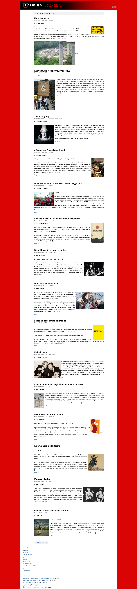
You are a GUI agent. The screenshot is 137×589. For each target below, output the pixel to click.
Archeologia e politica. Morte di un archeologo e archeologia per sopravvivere (29, 175)
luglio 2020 (102, 160)
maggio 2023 (103, 98)
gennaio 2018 (103, 215)
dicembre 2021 (104, 129)
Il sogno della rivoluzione (29, 160)
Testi (56, 343)
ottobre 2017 (103, 221)
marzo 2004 (103, 519)
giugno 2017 (103, 228)
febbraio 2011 (103, 367)
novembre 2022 (104, 109)
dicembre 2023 (104, 85)
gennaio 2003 (103, 545)
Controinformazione (28, 20)
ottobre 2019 (103, 177)
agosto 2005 (103, 488)
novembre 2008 (104, 417)
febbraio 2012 (103, 345)
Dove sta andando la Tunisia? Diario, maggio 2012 (65, 191)
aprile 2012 (103, 341)
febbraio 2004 (103, 521)
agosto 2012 (103, 334)
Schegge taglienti (64, 120)
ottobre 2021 (103, 133)
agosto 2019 (103, 180)
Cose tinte (26, 153)
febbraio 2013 (103, 323)
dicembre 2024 (104, 63)
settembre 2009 (104, 398)
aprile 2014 (103, 297)
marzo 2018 (103, 211)
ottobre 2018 (103, 199)
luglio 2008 (102, 424)
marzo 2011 (103, 365)
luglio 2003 (102, 534)
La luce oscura (58, 551)
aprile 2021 (103, 144)
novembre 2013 (104, 307)
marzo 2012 (103, 343)
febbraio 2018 (103, 213)
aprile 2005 (103, 495)
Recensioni (57, 230)
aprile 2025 (103, 56)
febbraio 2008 (103, 433)
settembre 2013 (104, 310)
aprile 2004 (103, 517)
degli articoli (104, 555)
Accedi (101, 553)
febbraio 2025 (103, 59)
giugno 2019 (103, 184)
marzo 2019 (103, 189)
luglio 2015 (102, 270)
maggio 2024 (103, 76)
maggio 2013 (103, 318)
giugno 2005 (103, 492)
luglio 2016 (102, 248)
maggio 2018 (103, 208)
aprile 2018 (103, 210)
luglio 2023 (102, 94)
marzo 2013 (103, 321)
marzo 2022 (103, 123)
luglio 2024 (102, 72)
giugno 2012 (103, 338)
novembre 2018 (104, 197)
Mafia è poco (47, 377)
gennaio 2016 (103, 259)
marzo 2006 (103, 475)
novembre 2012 (104, 329)
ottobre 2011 (103, 352)
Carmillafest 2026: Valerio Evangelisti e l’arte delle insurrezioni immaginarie (30, 134)
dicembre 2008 (104, 415)
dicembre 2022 (104, 107)
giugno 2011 (103, 360)
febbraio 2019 (103, 191)
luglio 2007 (102, 446)
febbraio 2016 (103, 257)
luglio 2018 (102, 204)
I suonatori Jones (58, 265)
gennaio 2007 (103, 457)
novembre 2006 (104, 461)
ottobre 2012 (103, 330)
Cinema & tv (57, 120)
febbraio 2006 (103, 477)
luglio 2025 (102, 50)
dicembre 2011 (104, 349)
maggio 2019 (103, 186)
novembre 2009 (104, 395)
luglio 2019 (102, 182)
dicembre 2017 (104, 217)
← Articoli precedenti (47, 584)
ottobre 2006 (103, 462)
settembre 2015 (104, 266)
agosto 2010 (103, 378)
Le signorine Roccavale (29, 120)
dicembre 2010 (104, 371)
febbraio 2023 (103, 103)
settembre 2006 (104, 464)
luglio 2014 (102, 292)
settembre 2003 (104, 530)
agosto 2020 (103, 158)
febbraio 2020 (103, 169)
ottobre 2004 (103, 506)
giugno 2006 (103, 470)
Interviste (25, 22)
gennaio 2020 (103, 171)
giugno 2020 (103, 162)
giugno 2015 (103, 272)
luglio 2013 (102, 314)
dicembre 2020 (104, 151)
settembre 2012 (104, 332)
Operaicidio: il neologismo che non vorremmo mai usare (30, 46)
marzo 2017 (103, 233)
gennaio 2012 (103, 347)
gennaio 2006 (103, 479)
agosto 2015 (103, 268)
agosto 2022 (103, 114)
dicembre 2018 (104, 195)
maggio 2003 (103, 537)
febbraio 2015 (103, 279)
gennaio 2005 (103, 501)
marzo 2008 (103, 431)
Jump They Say (48, 118)
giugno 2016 (103, 250)
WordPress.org (104, 558)
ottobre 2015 (103, 264)
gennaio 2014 (103, 303)
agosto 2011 (103, 356)
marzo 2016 (103, 255)
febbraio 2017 (103, 235)
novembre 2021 (104, 131)
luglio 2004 (102, 512)
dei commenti (104, 557)
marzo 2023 (103, 101)
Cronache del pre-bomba (29, 31)
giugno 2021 (103, 140)
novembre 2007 (104, 439)
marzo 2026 (103, 35)
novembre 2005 (104, 483)
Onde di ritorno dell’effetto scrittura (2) (59, 549)
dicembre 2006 (104, 459)
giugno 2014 (103, 294)
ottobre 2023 (103, 89)
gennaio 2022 (103, 127)
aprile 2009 (103, 407)
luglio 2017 (102, 226)
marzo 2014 (103, 299)
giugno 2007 (103, 448)
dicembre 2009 (104, 393)
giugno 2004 (103, 514)
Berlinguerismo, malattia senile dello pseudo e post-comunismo (30, 125)
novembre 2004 (104, 505)
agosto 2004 (103, 510)
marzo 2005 (103, 497)
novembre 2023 (104, 87)
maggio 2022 (103, 120)
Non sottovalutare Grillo (52, 300)
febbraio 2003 (103, 543)
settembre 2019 (104, 178)
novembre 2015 (104, 263)
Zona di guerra (48, 18)
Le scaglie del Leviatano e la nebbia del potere (63, 228)
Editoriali (57, 480)
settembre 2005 (104, 486)
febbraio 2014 (103, 301)
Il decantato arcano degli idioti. (65, 414)
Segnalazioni (57, 157)
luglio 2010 (102, 380)
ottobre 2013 (103, 308)
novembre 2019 (104, 175)
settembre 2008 (104, 420)
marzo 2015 (103, 277)
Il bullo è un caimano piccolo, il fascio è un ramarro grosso (28, 83)
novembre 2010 (104, 373)
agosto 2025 (103, 48)
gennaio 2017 (103, 237)
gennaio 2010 (103, 391)
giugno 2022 (103, 118)
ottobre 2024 (103, 67)
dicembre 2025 (104, 41)
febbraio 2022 (103, 125)
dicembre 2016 (104, 239)
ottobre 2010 (103, 374)
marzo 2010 (103, 387)
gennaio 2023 (103, 105)
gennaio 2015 (103, 281)
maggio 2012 (103, 340)
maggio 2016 (103, 252)
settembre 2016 (104, 244)
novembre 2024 (104, 65)
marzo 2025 (103, 57)
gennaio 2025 (103, 61)
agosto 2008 (103, 422)
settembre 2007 (104, 442)
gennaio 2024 (103, 83)
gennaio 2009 (103, 413)
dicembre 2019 (104, 173)
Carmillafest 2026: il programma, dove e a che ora (30, 52)
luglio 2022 (102, 116)
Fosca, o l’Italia (27, 116)
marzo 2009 (103, 409)
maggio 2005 (103, 494)
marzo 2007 (103, 453)
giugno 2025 (103, 52)
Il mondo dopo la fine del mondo (56, 341)
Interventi (57, 20)
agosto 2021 (103, 136)
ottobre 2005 (103, 484)
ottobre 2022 (103, 111)
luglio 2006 (102, 468)
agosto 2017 (103, 224)
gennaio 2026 (103, 39)
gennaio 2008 (103, 435)
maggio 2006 (103, 472)
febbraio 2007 (103, 455)
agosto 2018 (103, 202)
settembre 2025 (104, 46)
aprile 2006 (103, 473)
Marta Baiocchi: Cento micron (55, 445)
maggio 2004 (103, 515)
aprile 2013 (103, 319)
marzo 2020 (103, 167)
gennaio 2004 (103, 523)
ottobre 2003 (103, 528)
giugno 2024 (103, 74)
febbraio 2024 (103, 81)
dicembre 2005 (104, 481)
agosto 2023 (103, 92)
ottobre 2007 (103, 440)
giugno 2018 (103, 206)
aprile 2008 (103, 429)
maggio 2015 (103, 274)
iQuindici (71, 460)
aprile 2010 (103, 385)
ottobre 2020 (103, 155)
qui (66, 558)
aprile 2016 (103, 253)
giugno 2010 (103, 382)
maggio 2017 (103, 230)
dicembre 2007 (104, 437)
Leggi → (83, 55)
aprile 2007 (103, 451)
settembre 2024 (104, 68)
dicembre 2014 (104, 283)
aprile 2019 (103, 188)
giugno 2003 (103, 536)
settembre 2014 (104, 288)
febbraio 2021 (103, 147)
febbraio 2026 (103, 37)
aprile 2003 (103, 539)
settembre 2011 (104, 354)
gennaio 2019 (103, 193)
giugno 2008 (103, 426)
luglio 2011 (102, 358)
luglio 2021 (102, 138)
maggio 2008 (103, 428)
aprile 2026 (103, 34)
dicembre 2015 (104, 261)
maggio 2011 (103, 362)
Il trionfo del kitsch (28, 69)
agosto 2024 (103, 70)
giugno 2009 (103, 404)
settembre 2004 (104, 508)
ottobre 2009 (103, 396)
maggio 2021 (103, 142)
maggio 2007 (103, 450)
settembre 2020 (104, 156)
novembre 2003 (104, 526)
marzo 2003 (103, 541)
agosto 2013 (103, 312)
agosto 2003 (103, 532)
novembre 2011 (104, 351)
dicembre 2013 (104, 305)
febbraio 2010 (103, 389)
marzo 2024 (103, 79)
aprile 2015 (103, 275)
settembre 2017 (104, 222)
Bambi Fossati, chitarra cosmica (56, 263)
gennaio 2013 (103, 325)
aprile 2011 (103, 363)
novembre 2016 (104, 241)
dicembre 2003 (104, 525)
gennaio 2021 (103, 149)
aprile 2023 (103, 100)
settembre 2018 (104, 200)
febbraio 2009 (103, 411)
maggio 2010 (103, 384)
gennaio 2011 (103, 369)
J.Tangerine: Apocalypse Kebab (56, 155)
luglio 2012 (102, 336)
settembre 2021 (104, 134)
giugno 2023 (103, 96)
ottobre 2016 (103, 243)
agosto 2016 (103, 246)
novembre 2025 (104, 43)
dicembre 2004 (104, 503)
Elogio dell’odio (48, 514)
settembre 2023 (104, 90)
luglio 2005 (102, 490)
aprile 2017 (103, 232)
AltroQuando (26, 37)
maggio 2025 (103, 54)
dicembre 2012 (104, 327)
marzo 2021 (103, 145)
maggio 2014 (103, 296)
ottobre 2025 (103, 45)
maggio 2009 (103, 406)
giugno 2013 (103, 316)
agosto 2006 (103, 466)
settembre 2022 (104, 112)
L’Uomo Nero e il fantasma (53, 478)
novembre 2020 (104, 153)
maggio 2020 (103, 164)
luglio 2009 (102, 402)
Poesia (25, 26)
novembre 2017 (104, 219)
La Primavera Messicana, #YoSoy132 (58, 73)
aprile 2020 (103, 166)
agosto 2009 (103, 400)
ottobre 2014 (103, 286)
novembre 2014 (104, 285)
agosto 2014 (103, 290)
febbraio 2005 (103, 499)
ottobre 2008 (103, 418)
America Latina (58, 74)
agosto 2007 (103, 444)
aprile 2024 (103, 78)
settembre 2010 (104, 376)
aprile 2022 (103, 122)
